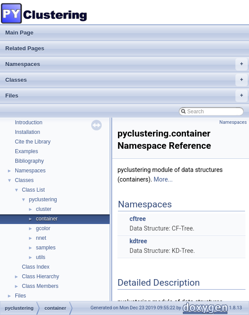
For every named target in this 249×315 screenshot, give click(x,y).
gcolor (43, 228)
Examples (26, 151)
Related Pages (24, 48)
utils (40, 257)
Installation (27, 132)
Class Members (40, 286)
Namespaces (126, 64)
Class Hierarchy (40, 276)
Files (126, 96)
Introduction (29, 122)
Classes (126, 80)
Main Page (19, 32)
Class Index (36, 267)
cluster (43, 209)
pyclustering (43, 199)
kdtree (138, 241)
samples (46, 248)
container (46, 219)
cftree (137, 218)
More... (163, 179)
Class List (33, 190)
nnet (41, 238)
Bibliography (29, 161)
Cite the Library (32, 142)
